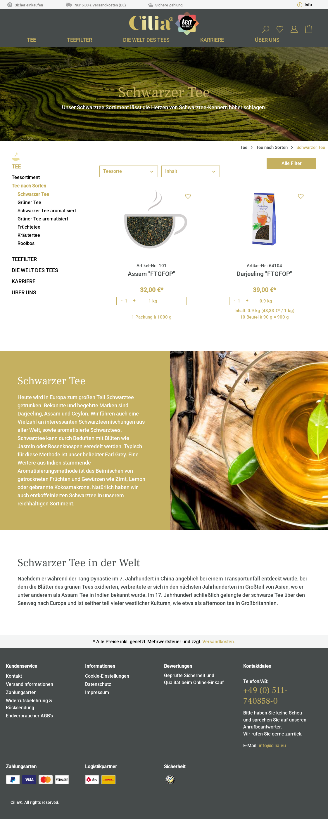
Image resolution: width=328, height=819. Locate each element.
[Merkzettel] (279, 29)
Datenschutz (98, 684)
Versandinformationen (29, 684)
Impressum (97, 692)
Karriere (23, 281)
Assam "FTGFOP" (151, 273)
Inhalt (190, 171)
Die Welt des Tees (35, 270)
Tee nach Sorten (29, 186)
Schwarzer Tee (33, 194)
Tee (16, 167)
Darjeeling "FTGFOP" (264, 273)
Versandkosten (218, 641)
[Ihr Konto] (294, 29)
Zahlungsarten (21, 692)
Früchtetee (29, 227)
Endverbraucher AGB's (29, 716)
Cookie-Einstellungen (107, 676)
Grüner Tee (29, 202)
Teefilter (24, 259)
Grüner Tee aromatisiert (43, 219)
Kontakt (14, 676)
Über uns (24, 292)
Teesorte (128, 171)
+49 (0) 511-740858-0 (265, 696)
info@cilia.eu (272, 745)
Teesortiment (26, 177)
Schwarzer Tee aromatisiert (47, 210)
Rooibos (26, 243)
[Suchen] (265, 29)
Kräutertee (29, 235)
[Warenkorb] (308, 29)
